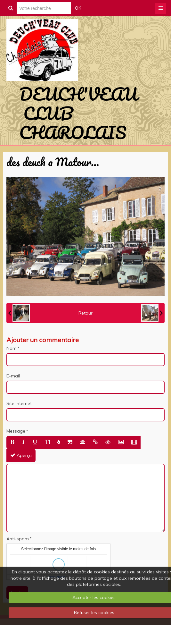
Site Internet (19, 403)
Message (15, 431)
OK (78, 8)
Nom (11, 348)
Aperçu (21, 455)
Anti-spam (17, 539)
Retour (85, 313)
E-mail (13, 376)
